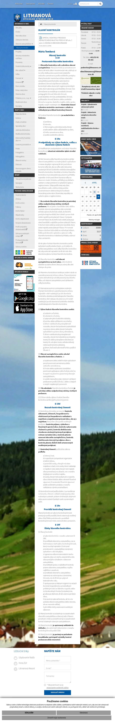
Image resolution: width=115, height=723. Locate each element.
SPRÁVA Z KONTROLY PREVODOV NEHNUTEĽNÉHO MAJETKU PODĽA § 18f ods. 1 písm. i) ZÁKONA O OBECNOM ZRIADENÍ (55, 40)
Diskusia (19, 164)
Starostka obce (21, 36)
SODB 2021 (85, 255)
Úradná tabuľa (21, 195)
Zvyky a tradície (21, 122)
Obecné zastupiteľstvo (24, 44)
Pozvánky (19, 62)
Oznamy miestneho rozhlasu (22, 56)
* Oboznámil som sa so (56, 686)
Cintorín (19, 82)
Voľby (17, 74)
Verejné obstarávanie (23, 223)
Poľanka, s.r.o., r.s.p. (23, 98)
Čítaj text (86, 24)
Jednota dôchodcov (23, 130)
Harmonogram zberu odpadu (23, 169)
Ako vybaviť (20, 70)
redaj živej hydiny (90, 243)
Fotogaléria (20, 152)
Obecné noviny (21, 160)
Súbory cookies (21, 247)
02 (94, 192)
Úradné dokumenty (23, 66)
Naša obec (19, 4)
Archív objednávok (22, 219)
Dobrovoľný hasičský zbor (23, 139)
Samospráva (30, 4)
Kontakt (50, 4)
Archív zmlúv (20, 203)
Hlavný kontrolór (22, 48)
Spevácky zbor (21, 126)
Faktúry (18, 207)
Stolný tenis (20, 187)
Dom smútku (20, 86)
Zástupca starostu (22, 40)
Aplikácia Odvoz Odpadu (24, 258)
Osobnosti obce (21, 102)
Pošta (18, 148)
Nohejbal (19, 183)
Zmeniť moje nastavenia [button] (56, 718)
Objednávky (20, 215)
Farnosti (19, 78)
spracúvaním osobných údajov (58, 687)
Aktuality (41, 4)
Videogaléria (20, 156)
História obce (20, 94)
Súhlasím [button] (29, 713)
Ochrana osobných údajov (22, 234)
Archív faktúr (20, 211)
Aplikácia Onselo (21, 272)
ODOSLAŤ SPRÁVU (57, 692)
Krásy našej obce (22, 90)
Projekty (18, 52)
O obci (18, 32)
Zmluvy (18, 199)
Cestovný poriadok (23, 144)
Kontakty (19, 106)
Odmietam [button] (84, 713)
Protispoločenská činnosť (22, 241)
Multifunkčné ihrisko (23, 134)
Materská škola (21, 114)
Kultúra (18, 118)
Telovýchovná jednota (23, 179)
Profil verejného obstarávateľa (21, 228)
